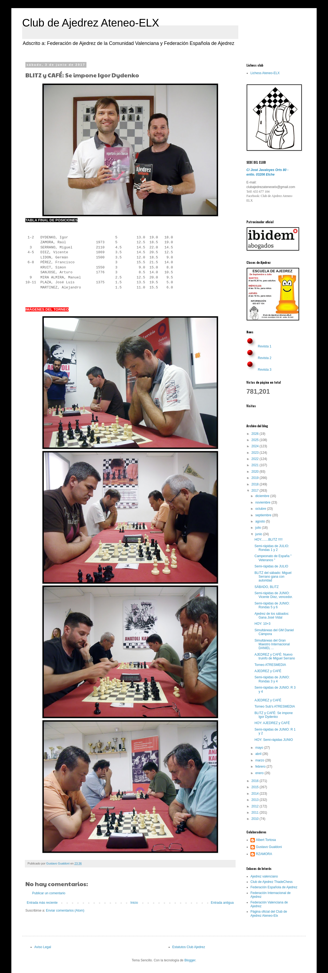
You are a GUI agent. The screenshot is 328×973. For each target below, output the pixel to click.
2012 (256, 806)
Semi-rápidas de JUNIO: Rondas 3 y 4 (272, 679)
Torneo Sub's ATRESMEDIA (275, 706)
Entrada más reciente (42, 903)
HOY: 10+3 (262, 624)
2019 (256, 478)
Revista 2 (264, 358)
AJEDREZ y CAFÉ (268, 671)
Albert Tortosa (266, 840)
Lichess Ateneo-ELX (265, 73)
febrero (260, 766)
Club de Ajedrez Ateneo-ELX (90, 23)
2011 (256, 812)
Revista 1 (264, 346)
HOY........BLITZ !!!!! (269, 539)
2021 (256, 465)
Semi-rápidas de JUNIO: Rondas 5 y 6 (272, 605)
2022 (256, 459)
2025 (256, 440)
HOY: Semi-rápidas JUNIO (274, 740)
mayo (259, 748)
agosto (260, 521)
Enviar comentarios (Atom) (65, 910)
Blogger (189, 960)
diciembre (262, 496)
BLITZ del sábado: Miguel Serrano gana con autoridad (273, 577)
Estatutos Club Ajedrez (188, 947)
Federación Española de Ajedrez (273, 887)
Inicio (134, 903)
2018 (256, 484)
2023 (256, 453)
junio (259, 534)
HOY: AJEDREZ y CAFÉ (272, 723)
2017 (256, 490)
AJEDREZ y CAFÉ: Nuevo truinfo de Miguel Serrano (275, 656)
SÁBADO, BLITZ (267, 587)
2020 (256, 472)
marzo (260, 760)
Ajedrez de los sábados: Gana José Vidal (272, 615)
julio (258, 528)
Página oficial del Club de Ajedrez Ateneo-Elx (268, 913)
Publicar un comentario (48, 893)
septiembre (263, 515)
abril (258, 754)
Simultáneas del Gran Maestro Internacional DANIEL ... (272, 644)
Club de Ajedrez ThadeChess (271, 882)
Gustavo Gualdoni (269, 847)
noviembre (263, 502)
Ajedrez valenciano (264, 876)
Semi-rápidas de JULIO (271, 566)
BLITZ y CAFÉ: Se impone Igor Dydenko (274, 715)
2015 (256, 787)
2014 (256, 794)
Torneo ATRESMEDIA (270, 665)
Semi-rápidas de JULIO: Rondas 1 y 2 (272, 548)
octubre (261, 509)
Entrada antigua (222, 903)
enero (260, 773)
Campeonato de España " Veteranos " (273, 558)
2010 (256, 819)
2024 (256, 446)
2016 (256, 781)
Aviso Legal (42, 947)
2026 (256, 434)
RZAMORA (264, 854)
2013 (256, 800)
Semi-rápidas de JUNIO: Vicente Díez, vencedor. (274, 595)
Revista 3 (264, 370)
